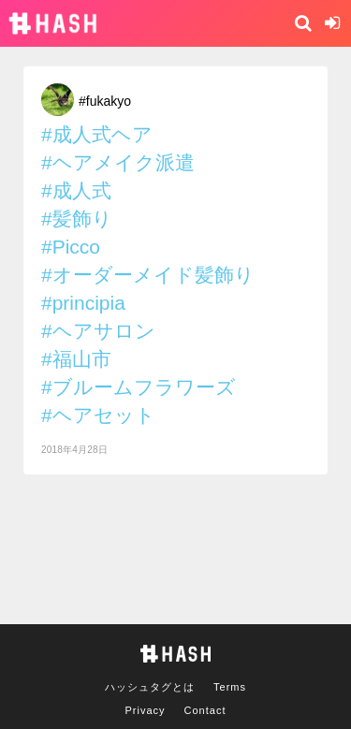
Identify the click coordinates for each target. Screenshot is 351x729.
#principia (83, 302)
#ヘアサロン (98, 331)
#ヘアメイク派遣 (118, 162)
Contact (205, 710)
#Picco (70, 246)
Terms (229, 687)
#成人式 (76, 190)
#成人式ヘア (97, 134)
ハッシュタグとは (150, 687)
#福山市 (76, 359)
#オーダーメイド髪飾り (148, 274)
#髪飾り (76, 218)
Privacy (145, 710)
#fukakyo (105, 101)
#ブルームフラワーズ (138, 387)
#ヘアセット (98, 415)
